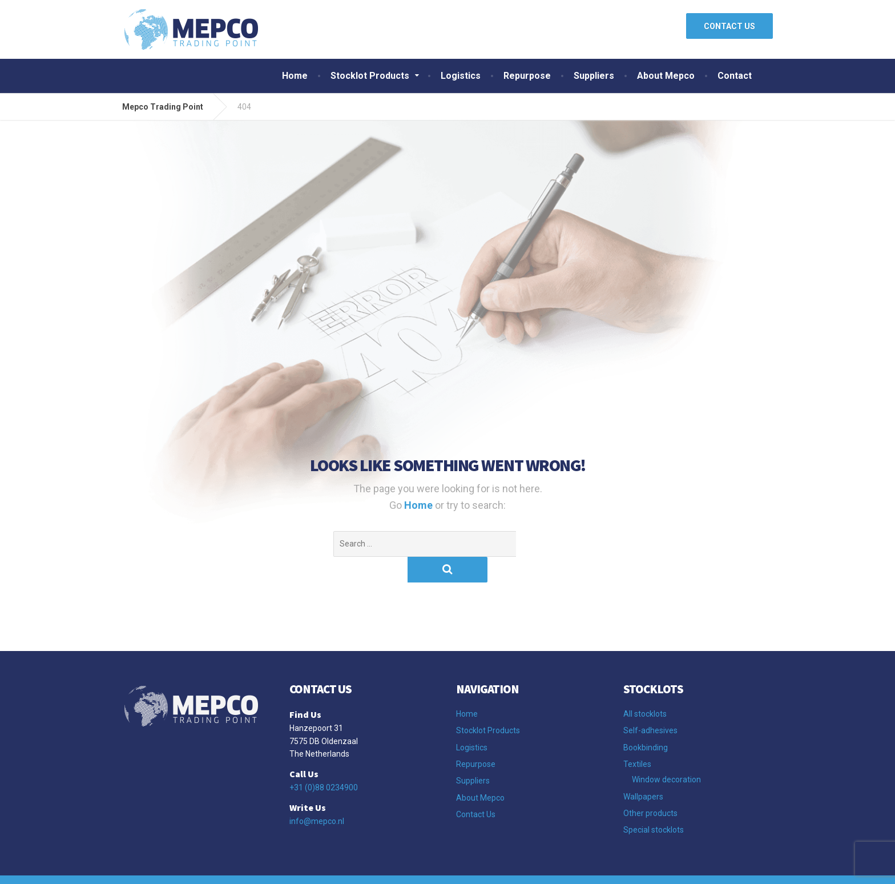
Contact (734, 75)
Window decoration (666, 753)
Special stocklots (653, 804)
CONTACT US (729, 26)
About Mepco (666, 75)
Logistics (461, 75)
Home (295, 75)
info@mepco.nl (316, 795)
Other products (650, 787)
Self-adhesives (650, 704)
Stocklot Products (369, 75)
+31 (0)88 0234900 (323, 761)
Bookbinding (645, 721)
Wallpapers (643, 770)
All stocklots (645, 688)
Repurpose (527, 75)
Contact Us (475, 788)
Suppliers (594, 75)
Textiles (637, 738)
